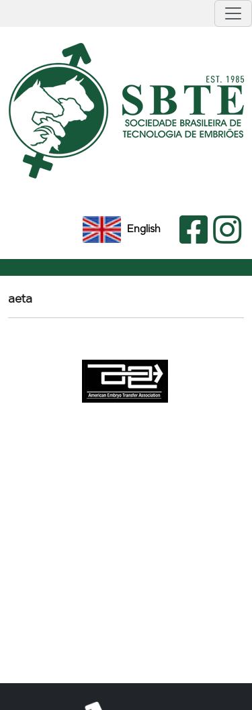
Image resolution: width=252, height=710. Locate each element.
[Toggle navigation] (233, 13)
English (122, 229)
